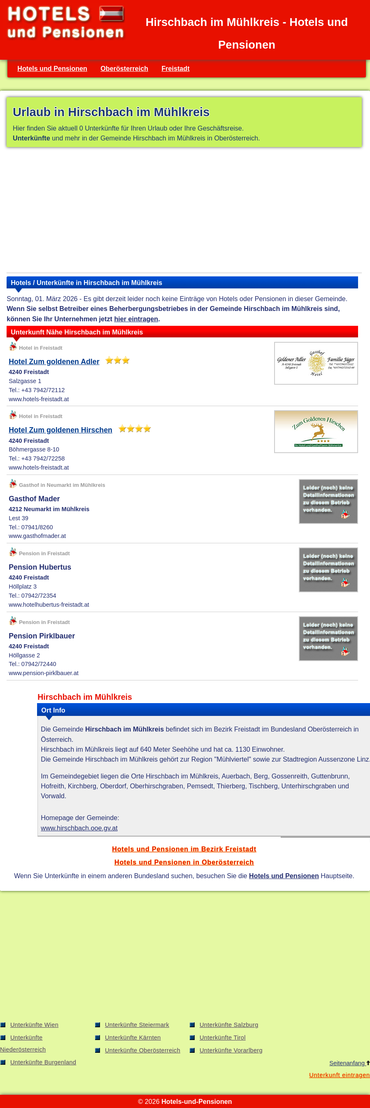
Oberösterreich (124, 68)
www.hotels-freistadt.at (39, 399)
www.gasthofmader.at (37, 536)
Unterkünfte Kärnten (133, 1037)
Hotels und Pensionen (52, 68)
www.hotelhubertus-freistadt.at (49, 604)
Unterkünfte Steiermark (137, 1025)
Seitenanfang (349, 1063)
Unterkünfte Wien (34, 1025)
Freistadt (175, 68)
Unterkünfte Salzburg (229, 1025)
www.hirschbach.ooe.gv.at (79, 828)
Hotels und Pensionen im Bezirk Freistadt (184, 849)
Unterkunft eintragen (339, 1075)
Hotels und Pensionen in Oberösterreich (184, 862)
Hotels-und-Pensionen (196, 1101)
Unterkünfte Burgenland (43, 1062)
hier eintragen (136, 319)
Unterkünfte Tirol (223, 1037)
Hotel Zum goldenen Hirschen (60, 430)
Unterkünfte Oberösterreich (142, 1050)
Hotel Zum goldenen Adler (54, 362)
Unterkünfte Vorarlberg (231, 1050)
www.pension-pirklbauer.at (44, 673)
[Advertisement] (184, 211)
